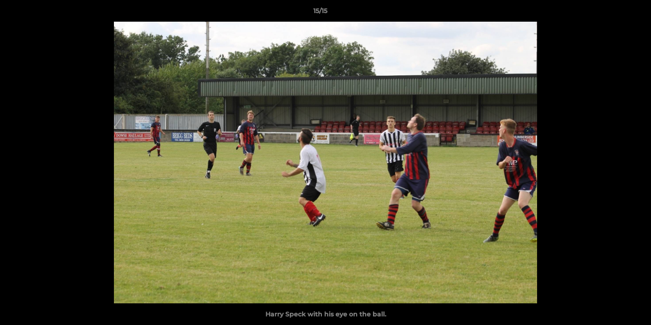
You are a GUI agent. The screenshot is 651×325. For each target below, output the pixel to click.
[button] (613, 13)
